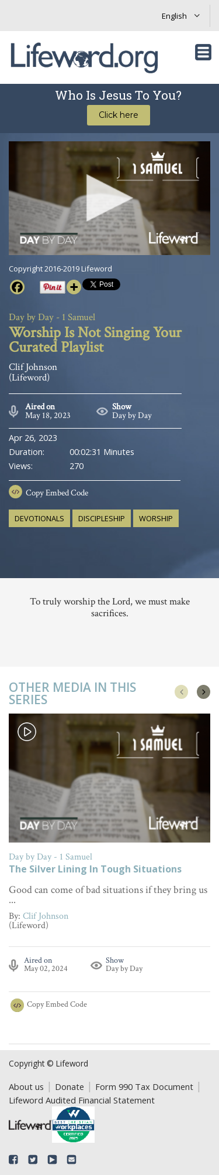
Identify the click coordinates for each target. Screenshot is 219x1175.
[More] (74, 287)
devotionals (39, 518)
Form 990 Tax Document (144, 1086)
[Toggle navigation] (203, 52)
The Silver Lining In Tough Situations (95, 869)
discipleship (101, 518)
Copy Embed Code (57, 492)
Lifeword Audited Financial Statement (82, 1100)
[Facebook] (17, 287)
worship (156, 518)
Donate (69, 1086)
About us (26, 1086)
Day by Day (132, 415)
